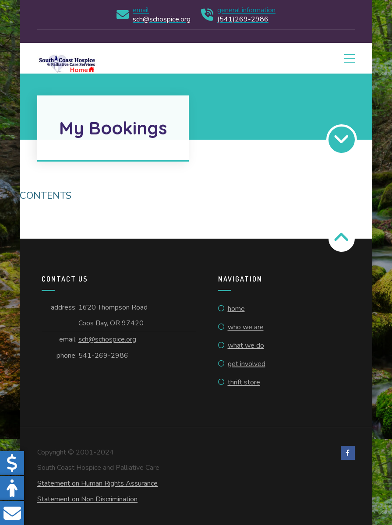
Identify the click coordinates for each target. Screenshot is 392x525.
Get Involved (246, 364)
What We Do (246, 345)
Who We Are (246, 327)
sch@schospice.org (107, 339)
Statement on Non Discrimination (87, 499)
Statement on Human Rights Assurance (97, 483)
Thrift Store (244, 382)
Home (236, 309)
